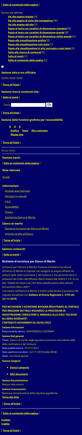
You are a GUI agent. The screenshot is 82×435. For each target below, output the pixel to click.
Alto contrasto (40, 130)
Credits (5, 424)
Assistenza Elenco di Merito (20, 217)
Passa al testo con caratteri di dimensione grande (36, 32)
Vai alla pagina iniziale (20, 17)
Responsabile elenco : (14, 331)
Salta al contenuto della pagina (20, 5)
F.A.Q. (8, 201)
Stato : (6, 356)
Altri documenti (19, 374)
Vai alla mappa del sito (21, 24)
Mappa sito (17, 134)
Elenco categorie (19, 367)
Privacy (9, 212)
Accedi (5, 177)
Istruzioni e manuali (16, 196)
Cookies (5, 420)
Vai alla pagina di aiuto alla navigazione (30, 20)
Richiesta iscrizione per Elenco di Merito (27, 228)
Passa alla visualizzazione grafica (27, 40)
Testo (25, 130)
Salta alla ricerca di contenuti (24, 52)
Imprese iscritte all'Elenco (19, 234)
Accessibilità (11, 207)
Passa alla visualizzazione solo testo (28, 44)
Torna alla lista (10, 397)
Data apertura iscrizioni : (16, 352)
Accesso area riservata (17, 191)
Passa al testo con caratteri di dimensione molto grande (40, 36)
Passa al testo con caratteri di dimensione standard (37, 28)
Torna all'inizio (11, 85)
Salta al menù (16, 56)
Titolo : (6, 340)
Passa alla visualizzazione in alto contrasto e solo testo (39, 48)
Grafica (15, 130)
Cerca (7, 105)
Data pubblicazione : (13, 348)
